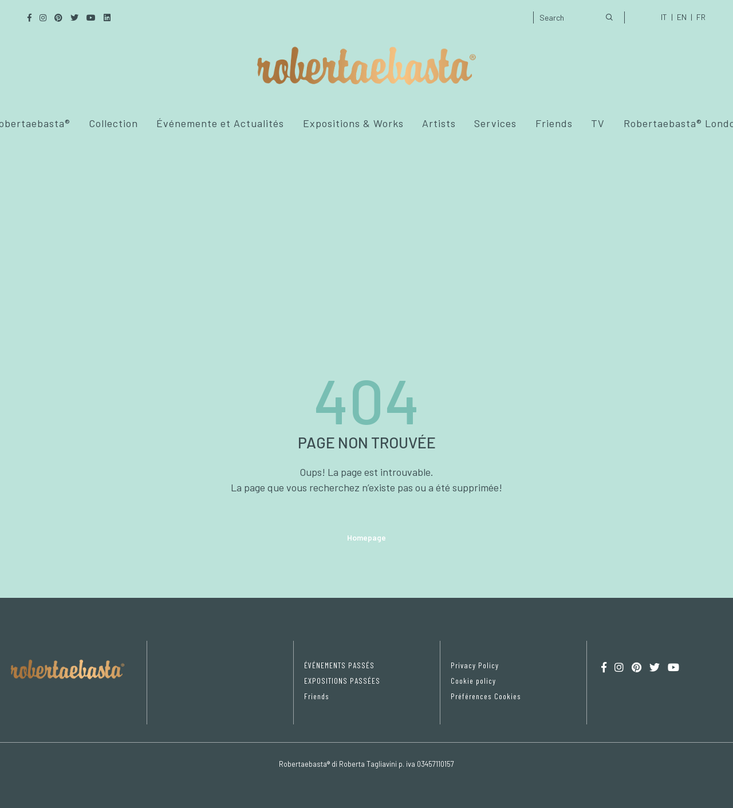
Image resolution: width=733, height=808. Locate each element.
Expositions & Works (353, 123)
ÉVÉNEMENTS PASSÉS (339, 665)
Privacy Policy (475, 665)
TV (598, 123)
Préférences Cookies (486, 696)
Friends (554, 123)
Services (495, 123)
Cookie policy (473, 680)
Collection (113, 123)
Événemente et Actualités (220, 123)
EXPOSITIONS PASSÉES (342, 680)
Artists (439, 123)
